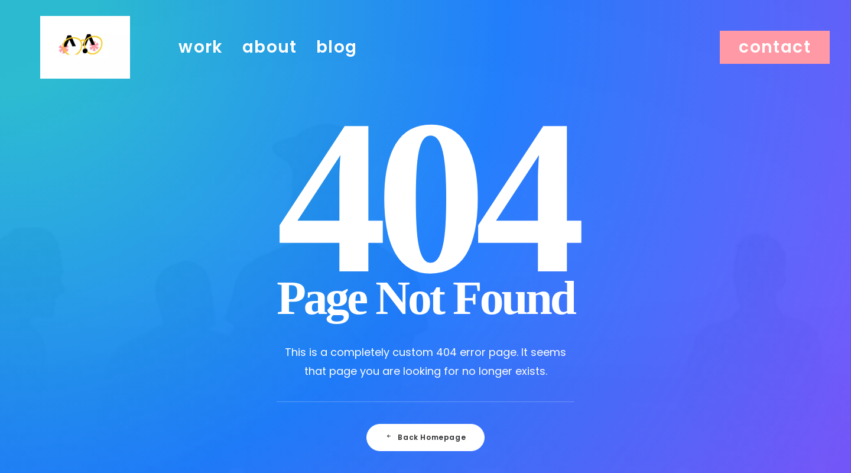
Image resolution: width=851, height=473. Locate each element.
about (269, 60)
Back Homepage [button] (425, 437)
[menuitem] (201, 60)
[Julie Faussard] (85, 60)
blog (337, 60)
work (200, 60)
